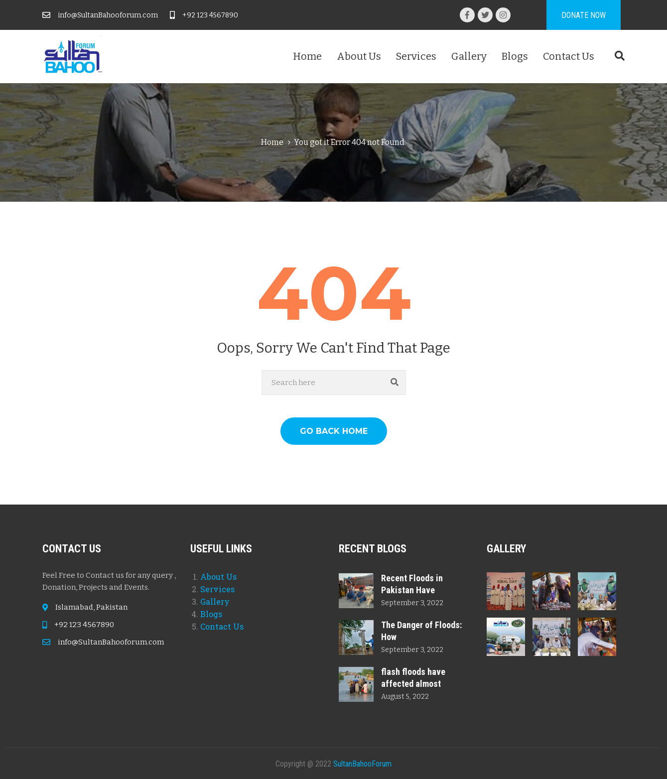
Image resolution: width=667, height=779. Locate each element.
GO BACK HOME (334, 431)
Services (416, 56)
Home (307, 56)
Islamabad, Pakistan (91, 607)
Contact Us (568, 56)
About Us (359, 56)
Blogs (515, 56)
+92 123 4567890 (210, 15)
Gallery (469, 56)
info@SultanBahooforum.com (108, 15)
